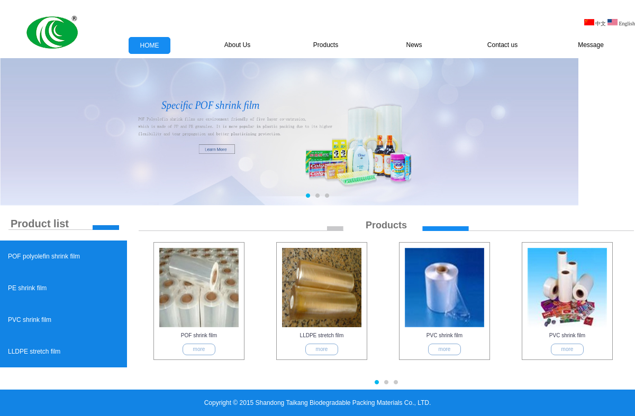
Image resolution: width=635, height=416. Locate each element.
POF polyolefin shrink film (44, 256)
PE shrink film (27, 288)
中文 (595, 23)
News (414, 45)
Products (325, 45)
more (199, 349)
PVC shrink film (29, 319)
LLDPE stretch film (34, 351)
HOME (149, 45)
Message (591, 45)
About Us (237, 45)
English (621, 23)
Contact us (502, 45)
